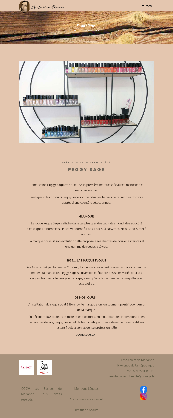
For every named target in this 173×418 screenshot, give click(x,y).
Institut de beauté (86, 410)
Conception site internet (86, 399)
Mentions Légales (86, 388)
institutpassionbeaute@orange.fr (131, 376)
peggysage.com (86, 334)
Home (74, 30)
